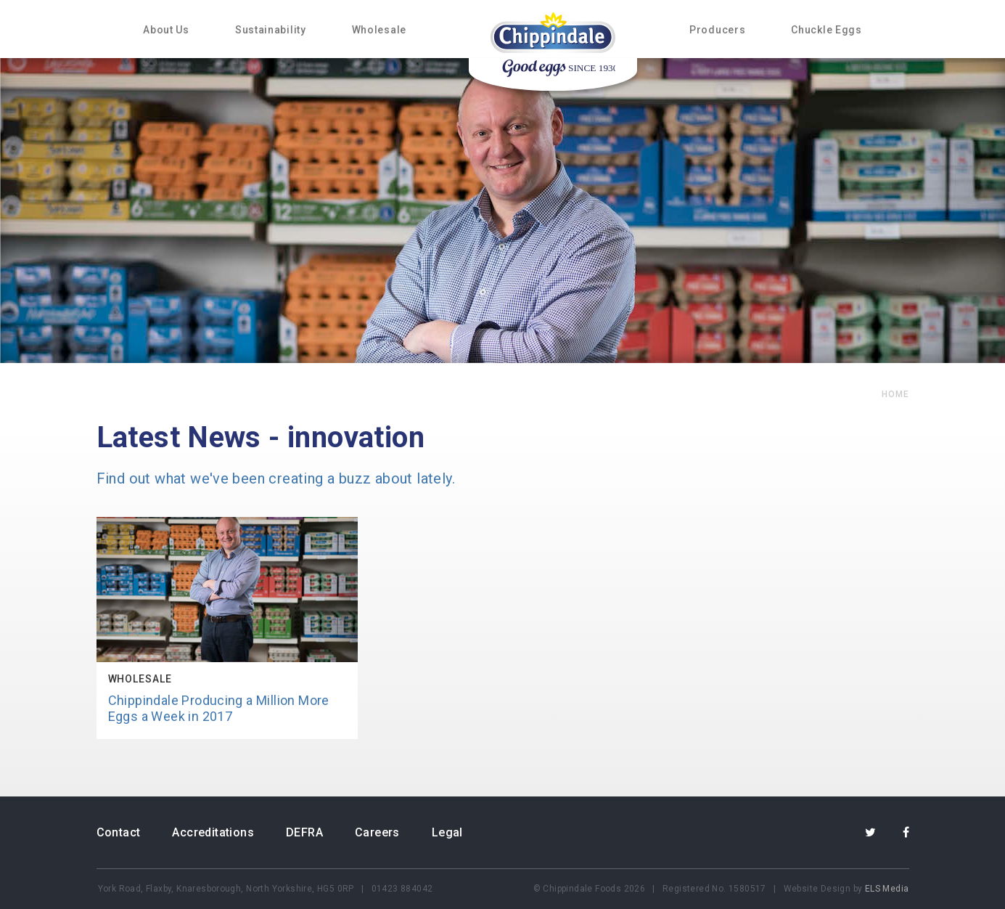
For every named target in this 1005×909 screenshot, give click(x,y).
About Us (166, 30)
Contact (119, 832)
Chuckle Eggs (826, 30)
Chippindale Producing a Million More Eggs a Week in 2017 (218, 708)
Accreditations (213, 832)
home (895, 394)
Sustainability (270, 30)
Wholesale (379, 30)
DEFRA (304, 832)
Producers (717, 30)
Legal (447, 832)
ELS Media (887, 889)
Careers (377, 832)
